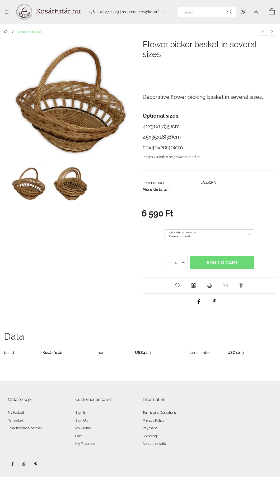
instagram (24, 464)
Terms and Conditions (159, 412)
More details (155, 189)
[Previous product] (263, 32)
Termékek (16, 420)
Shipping (150, 436)
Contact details (154, 444)
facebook (12, 464)
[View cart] (269, 12)
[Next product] (272, 32)
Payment (150, 428)
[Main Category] (7, 32)
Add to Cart (222, 262)
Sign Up (81, 420)
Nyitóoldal (16, 412)
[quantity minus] (169, 262)
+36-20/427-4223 (104, 12)
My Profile (83, 428)
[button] (177, 285)
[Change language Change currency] (242, 12)
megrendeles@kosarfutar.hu (146, 12)
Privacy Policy (154, 420)
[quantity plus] (183, 262)
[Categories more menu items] (6, 12)
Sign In (80, 412)
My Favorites (85, 444)
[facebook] (199, 302)
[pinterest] (214, 302)
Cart (78, 436)
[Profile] (256, 12)
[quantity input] (176, 262)
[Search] (207, 12)
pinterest (35, 464)
